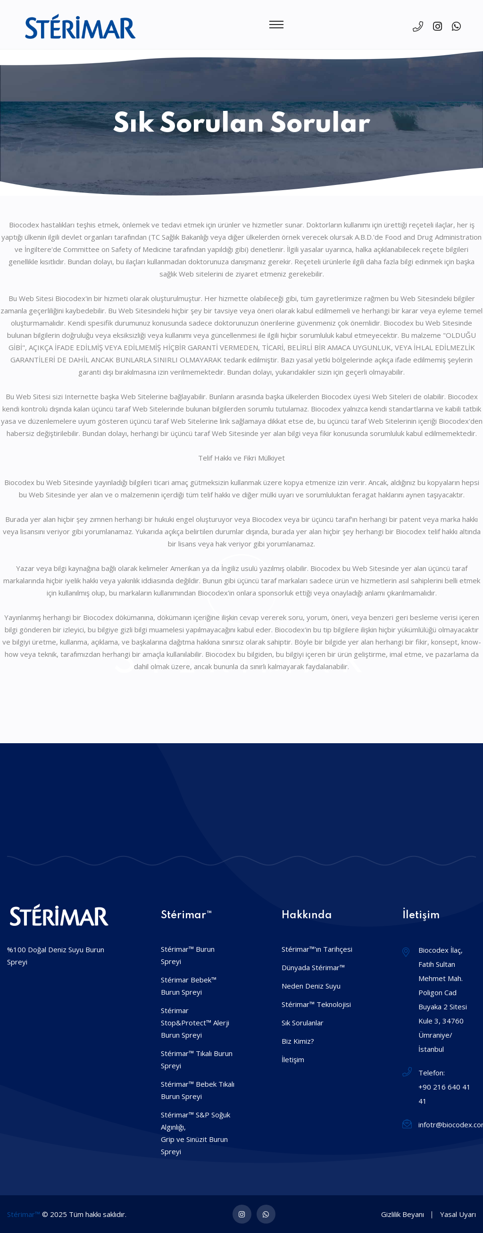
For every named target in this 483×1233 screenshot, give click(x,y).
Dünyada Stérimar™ (313, 967)
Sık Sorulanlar (303, 1022)
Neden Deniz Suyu (311, 985)
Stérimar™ (23, 1214)
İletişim (293, 1059)
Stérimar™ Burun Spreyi (188, 955)
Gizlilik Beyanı (402, 1214)
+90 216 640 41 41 (444, 1094)
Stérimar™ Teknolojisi (316, 1004)
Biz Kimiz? (298, 1041)
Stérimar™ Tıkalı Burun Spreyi (197, 1059)
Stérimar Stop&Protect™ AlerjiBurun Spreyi (195, 1023)
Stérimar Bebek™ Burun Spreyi (189, 986)
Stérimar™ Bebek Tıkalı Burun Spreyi (197, 1090)
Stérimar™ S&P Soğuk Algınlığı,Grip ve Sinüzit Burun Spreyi (195, 1133)
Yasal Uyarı (458, 1214)
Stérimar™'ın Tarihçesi (317, 949)
